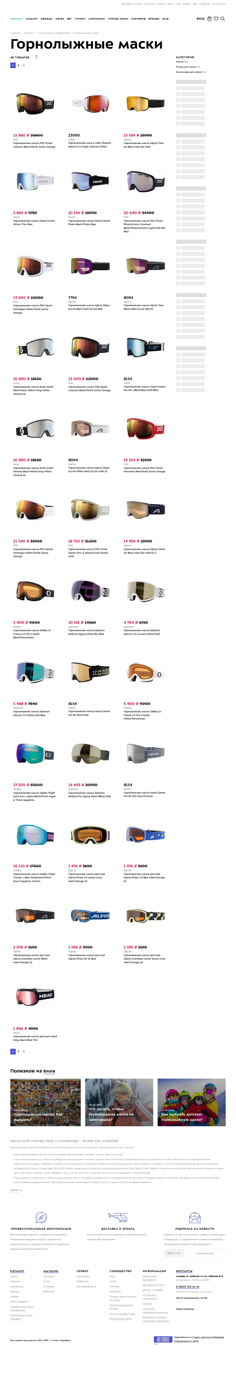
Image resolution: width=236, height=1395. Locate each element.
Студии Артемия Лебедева (208, 1380)
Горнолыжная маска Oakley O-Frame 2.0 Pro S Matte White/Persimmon (144, 731)
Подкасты (204, 4)
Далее (14, 1232)
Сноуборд (138, 18)
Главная (15, 33)
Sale (165, 18)
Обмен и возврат (153, 1332)
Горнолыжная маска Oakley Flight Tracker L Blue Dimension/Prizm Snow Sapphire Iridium (34, 903)
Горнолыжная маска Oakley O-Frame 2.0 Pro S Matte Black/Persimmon (33, 648)
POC (16, 137)
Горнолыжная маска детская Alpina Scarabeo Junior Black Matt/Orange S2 (32, 988)
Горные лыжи (118, 18)
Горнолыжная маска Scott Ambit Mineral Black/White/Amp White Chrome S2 (34, 482)
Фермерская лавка (121, 1361)
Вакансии (49, 1334)
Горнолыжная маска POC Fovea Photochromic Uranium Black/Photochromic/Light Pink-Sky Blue (144, 230)
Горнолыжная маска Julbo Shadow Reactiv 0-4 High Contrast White (90, 145)
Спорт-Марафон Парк (122, 1356)
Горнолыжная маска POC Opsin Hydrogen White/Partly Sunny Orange (34, 316)
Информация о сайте (186, 1384)
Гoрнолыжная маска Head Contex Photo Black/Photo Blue (88, 226)
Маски (182, 62)
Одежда (47, 18)
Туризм (80, 18)
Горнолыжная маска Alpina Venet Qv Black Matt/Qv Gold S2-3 (145, 563)
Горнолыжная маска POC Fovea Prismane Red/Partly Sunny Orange (144, 482)
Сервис (161, 4)
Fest (195, 4)
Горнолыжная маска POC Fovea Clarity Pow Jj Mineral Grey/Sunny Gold (90, 565)
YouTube (114, 1329)
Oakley (17, 640)
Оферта (147, 1346)
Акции (14, 1319)
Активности (17, 1329)
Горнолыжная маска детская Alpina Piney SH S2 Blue (87, 986)
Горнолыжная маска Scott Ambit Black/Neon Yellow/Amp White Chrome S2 (34, 399)
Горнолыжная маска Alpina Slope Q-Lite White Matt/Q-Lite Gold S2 (88, 481)
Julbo (71, 137)
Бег (69, 18)
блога (50, 1102)
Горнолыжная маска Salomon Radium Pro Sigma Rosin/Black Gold (87, 814)
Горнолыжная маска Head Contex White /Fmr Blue (30, 226)
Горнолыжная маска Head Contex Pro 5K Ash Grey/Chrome (144, 812)
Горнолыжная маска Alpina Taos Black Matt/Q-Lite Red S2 (145, 313)
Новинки (16, 18)
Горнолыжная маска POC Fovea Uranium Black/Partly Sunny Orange (34, 145)
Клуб (178, 4)
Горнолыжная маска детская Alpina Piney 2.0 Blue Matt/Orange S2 (143, 901)
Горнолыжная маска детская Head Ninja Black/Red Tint (32, 1069)
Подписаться (214, 1295)
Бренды (154, 18)
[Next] (24, 63)
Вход (200, 18)
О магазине (219, 4)
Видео (186, 4)
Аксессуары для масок (191, 72)
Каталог (32, 18)
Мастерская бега (86, 1329)
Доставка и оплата (132, 4)
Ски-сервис (83, 1319)
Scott (16, 390)
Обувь (59, 18)
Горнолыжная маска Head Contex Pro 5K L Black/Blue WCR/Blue (141, 398)
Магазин (51, 1313)
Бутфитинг (83, 1324)
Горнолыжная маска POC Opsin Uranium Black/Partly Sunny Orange (89, 399)
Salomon (73, 640)
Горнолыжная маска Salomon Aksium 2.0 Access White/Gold (143, 646)
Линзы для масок (188, 67)
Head (16, 220)
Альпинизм (96, 18)
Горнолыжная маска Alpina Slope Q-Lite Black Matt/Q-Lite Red (87, 315)
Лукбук (14, 1339)
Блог (170, 4)
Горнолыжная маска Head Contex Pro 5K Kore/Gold (85, 729)
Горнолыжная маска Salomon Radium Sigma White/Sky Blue (87, 646)
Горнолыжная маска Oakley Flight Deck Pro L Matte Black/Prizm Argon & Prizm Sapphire (31, 816)
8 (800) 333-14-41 (187, 1329)
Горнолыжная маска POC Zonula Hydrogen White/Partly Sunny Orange (34, 565)
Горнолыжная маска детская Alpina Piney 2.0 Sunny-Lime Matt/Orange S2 (87, 901)
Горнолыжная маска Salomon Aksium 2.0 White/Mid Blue (32, 729)
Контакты (150, 4)
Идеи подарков (19, 1344)
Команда (49, 1329)
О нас (47, 1324)
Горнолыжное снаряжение (54, 33)
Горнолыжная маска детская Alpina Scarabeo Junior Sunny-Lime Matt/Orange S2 (143, 988)
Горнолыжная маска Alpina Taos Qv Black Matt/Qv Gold (145, 143)
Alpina (128, 137)
